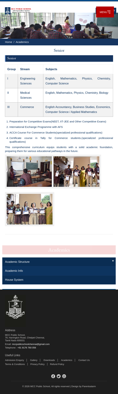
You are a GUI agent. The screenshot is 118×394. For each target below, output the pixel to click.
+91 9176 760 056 (26, 347)
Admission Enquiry (14, 360)
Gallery (33, 360)
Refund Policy (57, 364)
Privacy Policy (37, 364)
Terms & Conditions (15, 364)
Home (8, 41)
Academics (22, 41)
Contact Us (84, 360)
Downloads (49, 360)
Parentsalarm (89, 386)
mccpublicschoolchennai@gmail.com (30, 344)
